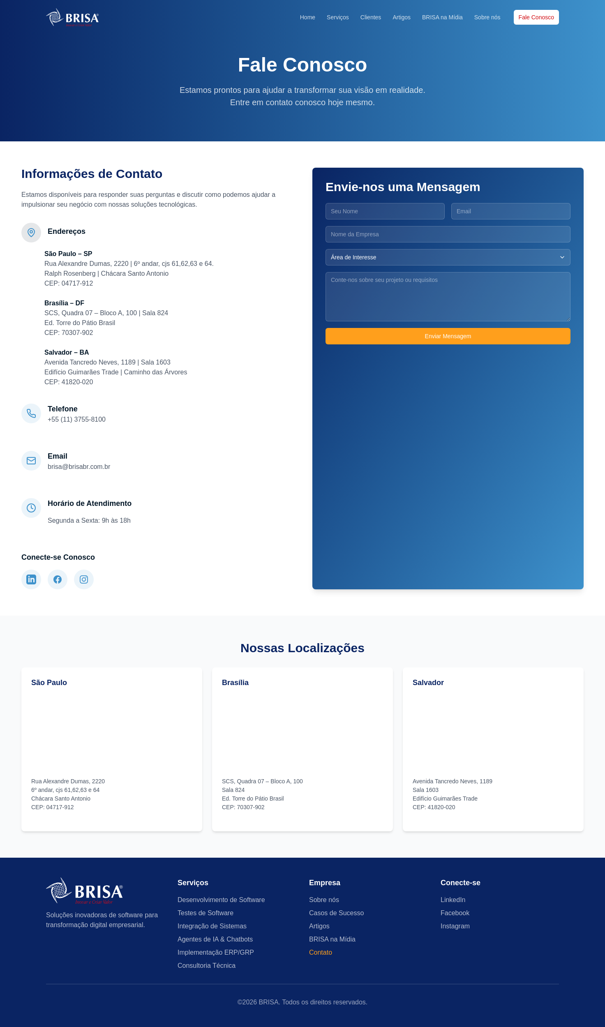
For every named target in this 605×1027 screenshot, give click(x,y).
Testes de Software (205, 912)
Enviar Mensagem (448, 336)
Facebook (455, 912)
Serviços (338, 17)
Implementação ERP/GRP (216, 952)
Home (307, 17)
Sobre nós (487, 17)
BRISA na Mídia (442, 17)
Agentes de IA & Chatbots (215, 939)
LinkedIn (453, 899)
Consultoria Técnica (207, 965)
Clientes (370, 17)
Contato (320, 952)
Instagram (455, 926)
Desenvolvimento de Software (221, 899)
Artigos (402, 17)
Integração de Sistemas (212, 926)
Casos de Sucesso (336, 912)
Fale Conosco (536, 17)
